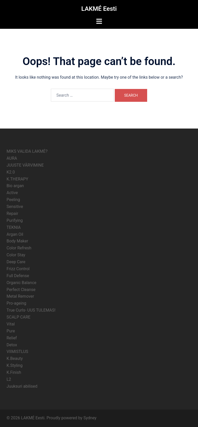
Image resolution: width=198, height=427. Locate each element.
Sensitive (15, 206)
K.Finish (14, 372)
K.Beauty (15, 358)
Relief (12, 337)
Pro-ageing (16, 303)
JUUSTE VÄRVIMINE (25, 165)
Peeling (13, 199)
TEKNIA (14, 227)
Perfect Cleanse (21, 289)
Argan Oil (15, 234)
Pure (11, 331)
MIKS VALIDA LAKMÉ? (27, 151)
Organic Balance (21, 282)
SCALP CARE (19, 317)
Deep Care (16, 261)
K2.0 (11, 172)
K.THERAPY (17, 179)
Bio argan (15, 185)
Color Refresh (19, 248)
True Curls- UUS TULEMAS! (31, 310)
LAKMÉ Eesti (99, 8)
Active (12, 192)
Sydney (90, 417)
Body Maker (17, 241)
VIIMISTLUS (17, 351)
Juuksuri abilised (22, 386)
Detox (12, 344)
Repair (12, 213)
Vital (11, 324)
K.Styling (15, 365)
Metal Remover (20, 296)
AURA (12, 158)
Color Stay (16, 254)
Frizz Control (18, 268)
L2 (9, 379)
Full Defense (18, 275)
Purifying (15, 220)
